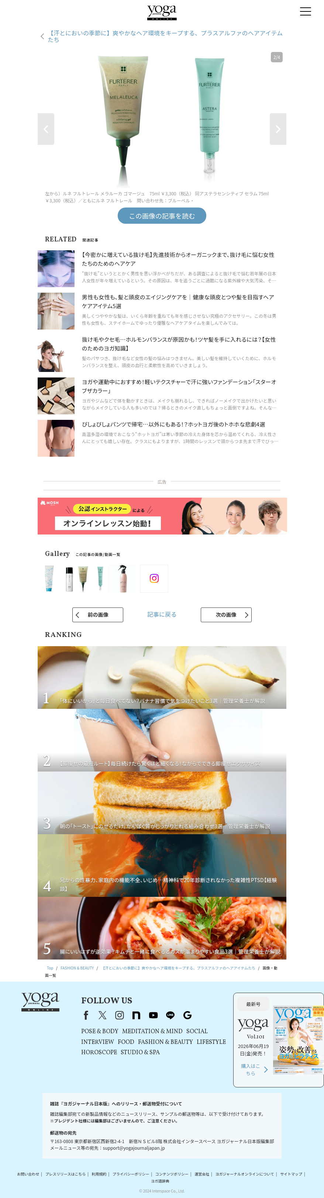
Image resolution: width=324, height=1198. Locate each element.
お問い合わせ (28, 1174)
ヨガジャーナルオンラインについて (244, 1174)
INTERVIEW (97, 1042)
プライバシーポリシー (131, 1174)
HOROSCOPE (99, 1053)
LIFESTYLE (211, 1042)
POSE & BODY (99, 1032)
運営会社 (201, 1174)
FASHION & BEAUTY (165, 1042)
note (136, 1015)
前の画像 (97, 614)
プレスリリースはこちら (65, 1174)
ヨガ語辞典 (160, 1181)
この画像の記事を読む (162, 215)
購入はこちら (250, 1069)
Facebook (84, 1015)
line (170, 1015)
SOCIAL (197, 1032)
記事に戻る (162, 614)
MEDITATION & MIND (152, 1032)
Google (187, 1015)
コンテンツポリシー (172, 1174)
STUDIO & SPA (140, 1053)
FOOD (126, 1042)
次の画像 (226, 614)
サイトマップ (291, 1174)
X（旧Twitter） (102, 1015)
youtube (153, 1015)
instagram (119, 1015)
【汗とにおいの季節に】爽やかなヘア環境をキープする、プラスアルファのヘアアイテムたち (165, 36)
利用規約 (99, 1174)
